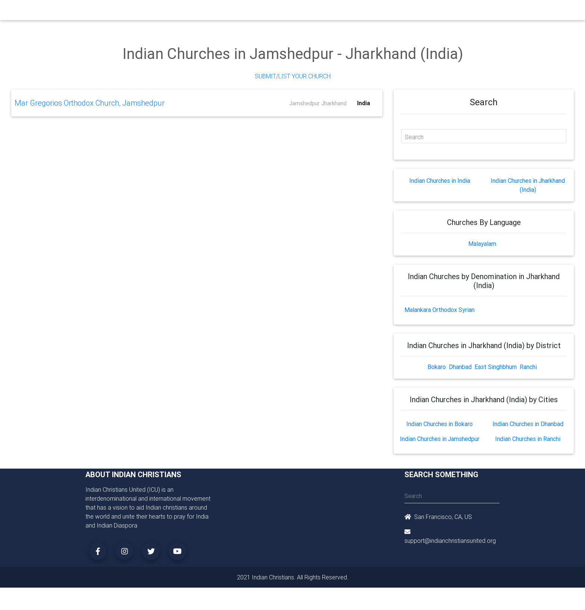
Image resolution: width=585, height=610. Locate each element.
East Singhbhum (496, 366)
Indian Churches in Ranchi (527, 438)
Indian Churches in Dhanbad (527, 424)
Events (298, 12)
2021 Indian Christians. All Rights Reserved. (292, 577)
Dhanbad (460, 366)
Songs (381, 12)
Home (157, 11)
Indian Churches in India (439, 180)
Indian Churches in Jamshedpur (439, 438)
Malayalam (482, 243)
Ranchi (528, 366)
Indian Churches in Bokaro (439, 424)
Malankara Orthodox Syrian (439, 309)
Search (414, 137)
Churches (182, 12)
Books (275, 12)
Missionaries (350, 12)
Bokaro (437, 366)
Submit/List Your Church (293, 76)
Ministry (210, 12)
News (320, 12)
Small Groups (243, 12)
